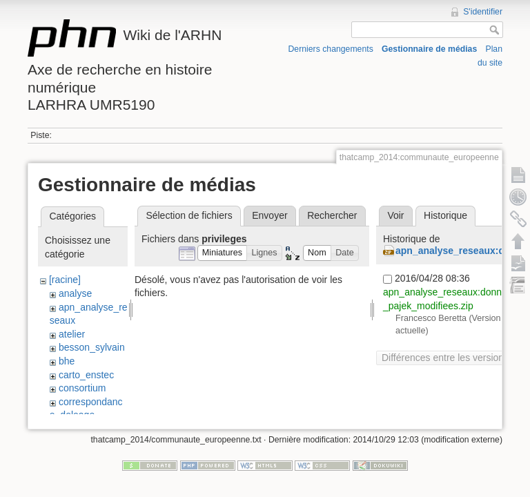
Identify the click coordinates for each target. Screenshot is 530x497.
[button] (222, 253)
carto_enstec (86, 374)
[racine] (65, 279)
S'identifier (482, 12)
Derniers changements (330, 49)
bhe (67, 361)
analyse (75, 293)
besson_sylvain (92, 347)
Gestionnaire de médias (429, 49)
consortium (82, 387)
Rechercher (332, 215)
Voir (395, 215)
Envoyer (269, 215)
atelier (72, 334)
